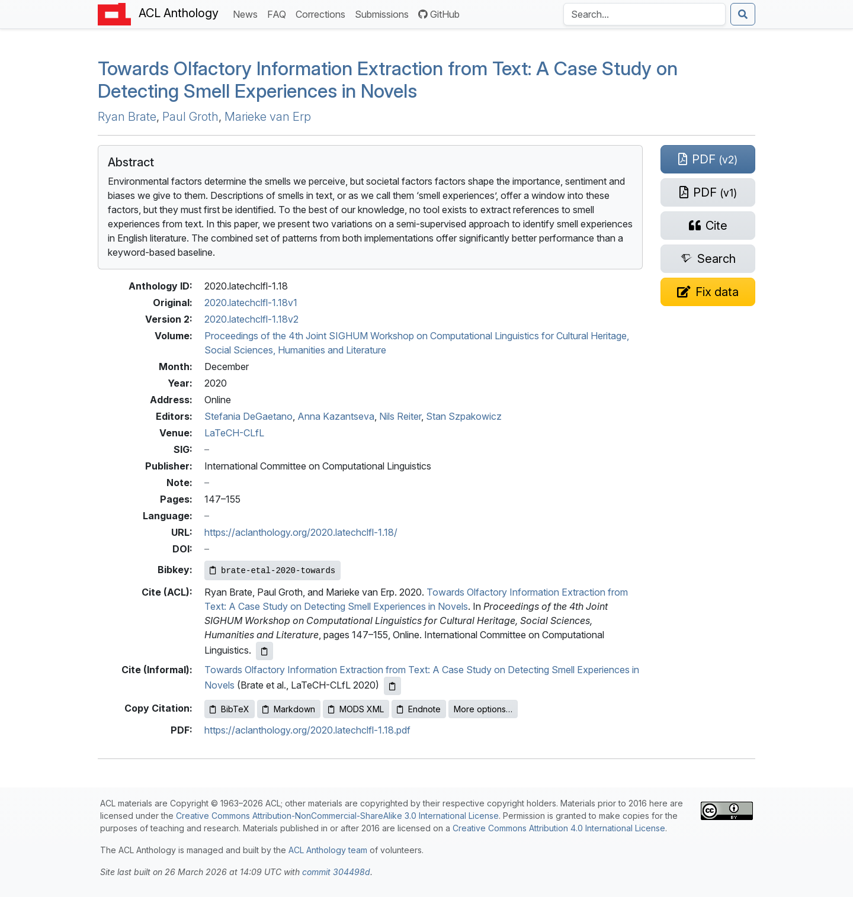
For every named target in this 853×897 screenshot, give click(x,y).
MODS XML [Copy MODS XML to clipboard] (356, 709)
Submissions (384, 13)
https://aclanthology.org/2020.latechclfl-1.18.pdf (307, 730)
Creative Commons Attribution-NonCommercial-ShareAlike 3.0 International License (337, 816)
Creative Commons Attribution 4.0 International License (559, 828)
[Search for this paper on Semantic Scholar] (707, 259)
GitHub (439, 14)
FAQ (279, 13)
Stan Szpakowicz (464, 416)
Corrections (323, 13)
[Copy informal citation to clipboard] (392, 686)
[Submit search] (742, 14)
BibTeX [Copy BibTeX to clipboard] (229, 709)
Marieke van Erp (268, 117)
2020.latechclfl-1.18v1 (250, 302)
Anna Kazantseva (335, 416)
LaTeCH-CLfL (234, 433)
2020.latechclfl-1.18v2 (251, 319)
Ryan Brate (127, 117)
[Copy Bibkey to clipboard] (272, 570)
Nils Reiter (400, 416)
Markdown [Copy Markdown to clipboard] (288, 709)
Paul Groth (190, 117)
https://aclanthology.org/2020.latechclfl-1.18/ (300, 532)
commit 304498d (336, 872)
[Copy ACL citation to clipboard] (264, 651)
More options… (483, 709)
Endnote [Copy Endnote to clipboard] (419, 709)
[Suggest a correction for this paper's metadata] (707, 292)
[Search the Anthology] (644, 14)
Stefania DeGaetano (248, 416)
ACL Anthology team (327, 850)
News (247, 13)
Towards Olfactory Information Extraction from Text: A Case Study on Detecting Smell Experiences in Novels (388, 79)
